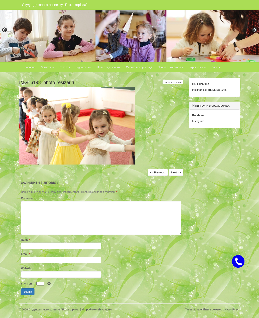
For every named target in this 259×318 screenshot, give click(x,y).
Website (26, 268)
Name (25, 239)
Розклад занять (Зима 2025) (209, 89)
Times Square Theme (198, 309)
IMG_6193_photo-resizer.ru (47, 82)
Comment (27, 198)
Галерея (65, 67)
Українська (197, 67)
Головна (30, 67)
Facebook (198, 115)
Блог (216, 67)
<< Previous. (157, 172)
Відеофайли (83, 67)
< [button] (5, 30)
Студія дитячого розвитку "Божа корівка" (55, 5)
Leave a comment (173, 82)
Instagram (198, 121)
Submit (28, 291)
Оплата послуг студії (139, 67)
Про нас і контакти (170, 67)
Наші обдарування (108, 67)
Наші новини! (200, 84)
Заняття (47, 67)
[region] (129, 31)
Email (25, 253)
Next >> (176, 172)
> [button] (254, 30)
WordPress (233, 309)
